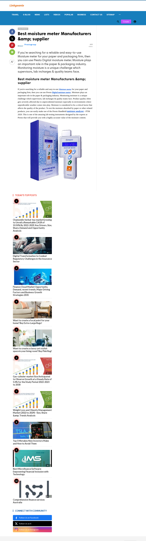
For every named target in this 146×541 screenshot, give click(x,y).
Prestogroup (30, 44)
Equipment (23, 29)
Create (126, 21)
